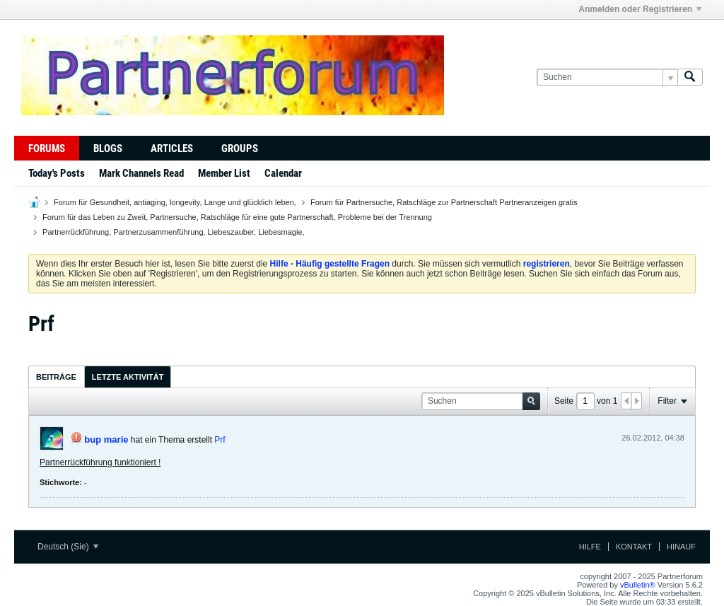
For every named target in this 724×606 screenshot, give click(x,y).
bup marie (106, 439)
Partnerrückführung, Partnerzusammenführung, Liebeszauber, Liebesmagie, (173, 232)
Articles (172, 148)
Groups (239, 148)
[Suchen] (607, 77)
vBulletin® (637, 585)
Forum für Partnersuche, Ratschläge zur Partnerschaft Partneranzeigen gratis (444, 202)
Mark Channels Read (141, 173)
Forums (46, 148)
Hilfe (590, 546)
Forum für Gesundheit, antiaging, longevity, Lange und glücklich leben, (175, 202)
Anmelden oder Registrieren (639, 9)
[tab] (56, 377)
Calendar (283, 173)
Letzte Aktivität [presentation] (128, 377)
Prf (219, 440)
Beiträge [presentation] (56, 377)
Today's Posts (56, 173)
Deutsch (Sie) (67, 547)
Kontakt (634, 546)
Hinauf (681, 546)
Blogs (107, 148)
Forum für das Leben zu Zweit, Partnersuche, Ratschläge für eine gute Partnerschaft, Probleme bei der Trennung (237, 217)
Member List (224, 173)
